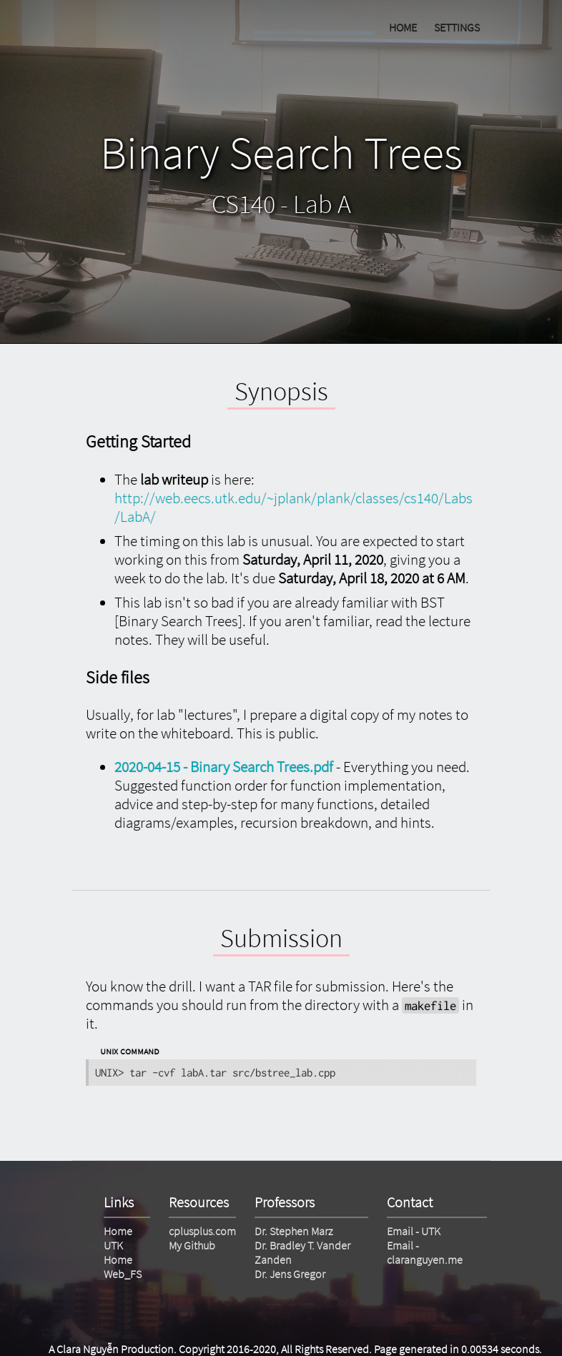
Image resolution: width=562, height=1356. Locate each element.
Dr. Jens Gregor (290, 1274)
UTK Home (118, 1252)
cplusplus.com (202, 1231)
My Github (192, 1245)
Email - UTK (413, 1231)
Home (118, 1231)
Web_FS (123, 1274)
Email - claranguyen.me (425, 1252)
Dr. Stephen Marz (293, 1231)
